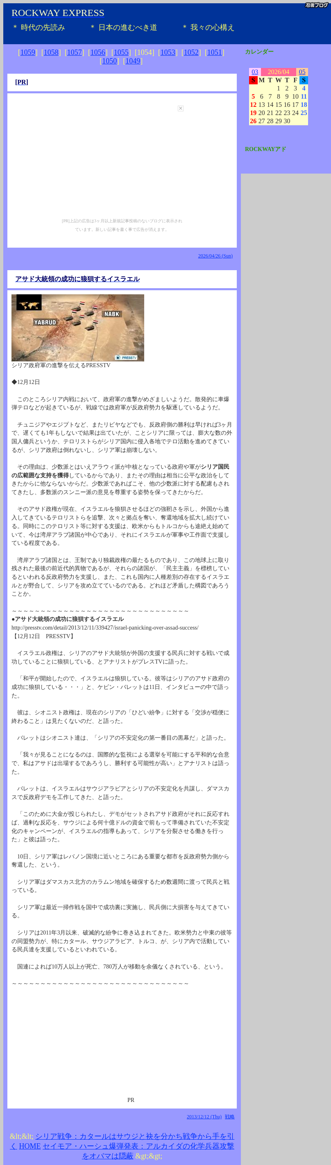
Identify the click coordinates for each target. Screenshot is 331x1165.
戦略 (230, 1117)
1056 (98, 52)
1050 (109, 61)
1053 (168, 52)
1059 (27, 52)
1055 (121, 52)
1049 (132, 61)
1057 (74, 52)
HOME (30, 1146)
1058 (51, 52)
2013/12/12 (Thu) (204, 1117)
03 (255, 71)
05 (302, 71)
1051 (214, 52)
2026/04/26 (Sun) (215, 256)
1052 (191, 52)
